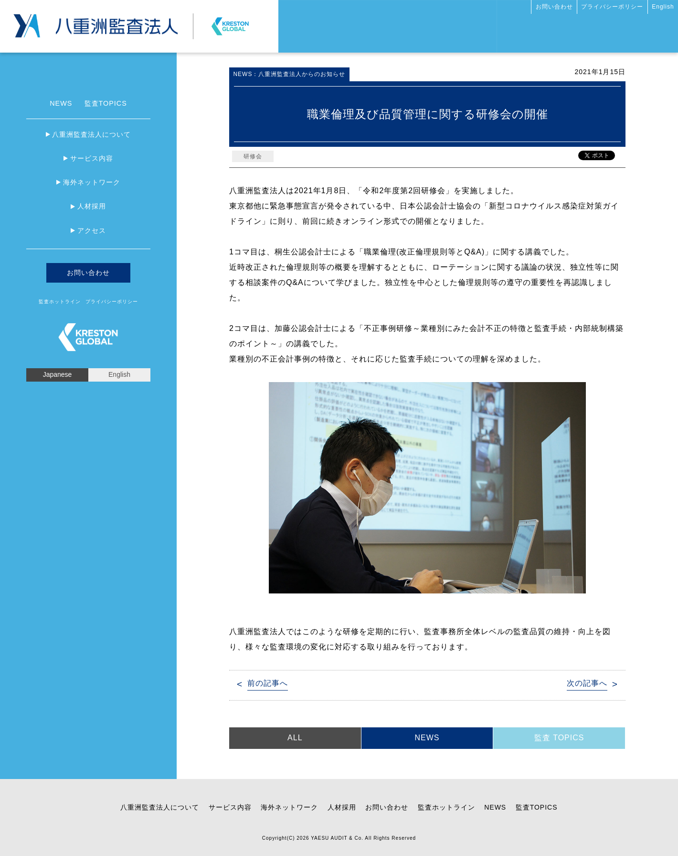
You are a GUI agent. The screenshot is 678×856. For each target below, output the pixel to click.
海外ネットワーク (91, 182)
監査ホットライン (60, 301)
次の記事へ (587, 683)
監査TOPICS (106, 103)
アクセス (91, 230)
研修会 (253, 156)
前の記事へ (267, 683)
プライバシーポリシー (612, 6)
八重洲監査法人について (91, 134)
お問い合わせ (554, 6)
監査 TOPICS (559, 738)
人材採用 (91, 206)
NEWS (61, 103)
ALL (294, 738)
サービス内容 (91, 158)
